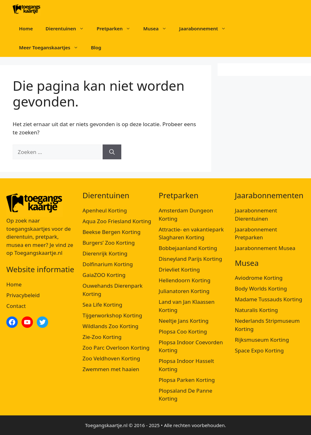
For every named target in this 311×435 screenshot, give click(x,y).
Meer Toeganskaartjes (52, 47)
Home (26, 28)
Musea (158, 28)
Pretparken (117, 28)
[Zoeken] (112, 152)
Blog (96, 47)
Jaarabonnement (205, 28)
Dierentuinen (68, 28)
